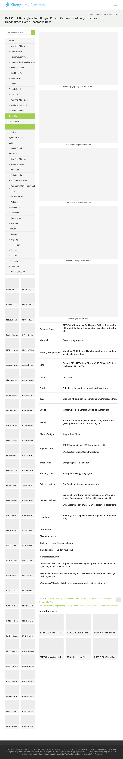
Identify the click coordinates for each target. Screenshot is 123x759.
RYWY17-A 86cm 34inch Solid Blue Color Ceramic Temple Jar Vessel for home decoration (12, 305)
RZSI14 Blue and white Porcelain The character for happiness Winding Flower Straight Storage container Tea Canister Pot (28, 395)
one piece (14, 213)
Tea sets (14, 261)
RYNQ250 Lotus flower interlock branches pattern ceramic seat (12, 546)
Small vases (15, 78)
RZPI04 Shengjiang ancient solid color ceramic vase (28, 425)
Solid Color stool (17, 111)
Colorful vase (16, 51)
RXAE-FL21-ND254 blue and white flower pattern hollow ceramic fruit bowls (105, 657)
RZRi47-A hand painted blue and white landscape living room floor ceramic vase (12, 696)
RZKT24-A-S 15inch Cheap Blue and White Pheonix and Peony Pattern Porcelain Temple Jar (12, 470)
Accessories (14, 266)
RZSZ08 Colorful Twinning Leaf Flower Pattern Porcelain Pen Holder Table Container (28, 410)
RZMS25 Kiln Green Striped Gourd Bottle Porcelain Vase (28, 711)
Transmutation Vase (19, 57)
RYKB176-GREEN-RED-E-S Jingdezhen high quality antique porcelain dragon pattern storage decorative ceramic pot (28, 591)
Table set (14, 94)
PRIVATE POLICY (19, 272)
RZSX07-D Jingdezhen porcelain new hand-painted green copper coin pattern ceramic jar (12, 395)
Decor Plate (13, 116)
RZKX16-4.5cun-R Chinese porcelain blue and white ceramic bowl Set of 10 (105, 633)
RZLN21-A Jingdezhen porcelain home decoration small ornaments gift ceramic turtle (28, 455)
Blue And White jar (18, 159)
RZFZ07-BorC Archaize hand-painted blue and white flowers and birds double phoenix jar (28, 546)
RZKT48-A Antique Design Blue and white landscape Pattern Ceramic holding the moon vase (28, 621)
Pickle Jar (14, 170)
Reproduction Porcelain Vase (22, 62)
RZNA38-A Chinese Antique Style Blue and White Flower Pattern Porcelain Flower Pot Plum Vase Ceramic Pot (28, 726)
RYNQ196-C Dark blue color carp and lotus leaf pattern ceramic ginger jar (12, 410)
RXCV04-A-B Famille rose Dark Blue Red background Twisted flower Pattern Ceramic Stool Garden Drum (28, 561)
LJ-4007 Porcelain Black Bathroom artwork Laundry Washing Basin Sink (12, 425)
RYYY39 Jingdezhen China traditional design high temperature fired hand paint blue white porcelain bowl (12, 335)
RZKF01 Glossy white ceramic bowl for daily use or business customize (12, 651)
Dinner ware (14, 121)
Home (92, 14)
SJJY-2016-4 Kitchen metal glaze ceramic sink (28, 335)
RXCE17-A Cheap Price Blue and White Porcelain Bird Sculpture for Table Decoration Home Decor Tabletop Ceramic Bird (12, 666)
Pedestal (14, 202)
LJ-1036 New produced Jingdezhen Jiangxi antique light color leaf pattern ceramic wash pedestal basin (28, 485)
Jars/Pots (13, 154)
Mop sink (14, 223)
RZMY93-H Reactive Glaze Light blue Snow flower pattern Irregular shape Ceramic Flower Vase (28, 320)
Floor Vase (15, 84)
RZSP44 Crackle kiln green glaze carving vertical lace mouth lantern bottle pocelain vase (28, 576)
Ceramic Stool (15, 89)
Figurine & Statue (16, 137)
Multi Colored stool (18, 105)
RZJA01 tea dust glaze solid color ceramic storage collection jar (28, 696)
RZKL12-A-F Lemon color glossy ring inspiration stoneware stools (12, 516)
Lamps (12, 143)
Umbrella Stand (15, 148)
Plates (13, 132)
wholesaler (98, 754)
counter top (15, 207)
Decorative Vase (17, 68)
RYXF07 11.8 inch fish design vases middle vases (12, 591)
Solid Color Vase (17, 73)
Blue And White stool (19, 100)
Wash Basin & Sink (17, 196)
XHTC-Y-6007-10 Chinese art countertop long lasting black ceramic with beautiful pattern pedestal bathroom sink (12, 681)
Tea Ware (13, 229)
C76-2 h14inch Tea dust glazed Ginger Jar (28, 636)
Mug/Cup (14, 239)
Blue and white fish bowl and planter (22, 188)
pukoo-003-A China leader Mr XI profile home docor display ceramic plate (51, 633)
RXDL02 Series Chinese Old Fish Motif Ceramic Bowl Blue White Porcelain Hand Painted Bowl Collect (28, 606)
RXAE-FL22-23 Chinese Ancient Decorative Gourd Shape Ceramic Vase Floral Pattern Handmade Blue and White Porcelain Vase (12, 531)
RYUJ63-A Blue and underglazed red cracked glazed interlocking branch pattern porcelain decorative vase (12, 726)
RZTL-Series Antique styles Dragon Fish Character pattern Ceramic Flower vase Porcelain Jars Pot (12, 320)
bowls (12, 127)
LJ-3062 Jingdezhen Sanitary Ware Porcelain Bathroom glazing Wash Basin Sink (28, 651)
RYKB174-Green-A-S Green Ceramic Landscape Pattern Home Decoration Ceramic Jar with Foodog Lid (12, 636)
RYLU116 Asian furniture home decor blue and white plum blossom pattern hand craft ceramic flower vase (12, 561)
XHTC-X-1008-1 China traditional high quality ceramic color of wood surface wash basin (12, 621)
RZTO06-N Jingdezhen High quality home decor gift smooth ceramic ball (28, 440)
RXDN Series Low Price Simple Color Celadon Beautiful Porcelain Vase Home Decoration (78, 657)
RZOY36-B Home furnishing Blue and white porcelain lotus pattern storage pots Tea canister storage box (12, 576)
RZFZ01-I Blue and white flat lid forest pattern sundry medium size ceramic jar (12, 350)
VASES (11, 41)
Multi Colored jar (17, 164)
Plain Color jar (16, 175)
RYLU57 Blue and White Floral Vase (28, 516)
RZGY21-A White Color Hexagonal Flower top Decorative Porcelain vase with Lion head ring (28, 350)
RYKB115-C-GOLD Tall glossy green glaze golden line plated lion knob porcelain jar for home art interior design (12, 440)
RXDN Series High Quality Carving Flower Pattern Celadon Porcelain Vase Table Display (81, 606)
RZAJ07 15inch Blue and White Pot (12, 485)
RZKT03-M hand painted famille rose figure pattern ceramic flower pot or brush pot (51, 657)
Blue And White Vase (19, 46)
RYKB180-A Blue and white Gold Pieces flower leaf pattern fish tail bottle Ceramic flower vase (12, 500)
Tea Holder (15, 245)
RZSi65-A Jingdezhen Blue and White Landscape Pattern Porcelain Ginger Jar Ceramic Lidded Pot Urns (12, 365)
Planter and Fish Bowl (18, 180)
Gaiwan (13, 234)
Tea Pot (13, 256)
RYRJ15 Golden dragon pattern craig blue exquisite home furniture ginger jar (12, 606)
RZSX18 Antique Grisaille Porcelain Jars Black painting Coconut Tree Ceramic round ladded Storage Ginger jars (28, 290)
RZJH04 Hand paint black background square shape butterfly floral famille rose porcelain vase (28, 500)
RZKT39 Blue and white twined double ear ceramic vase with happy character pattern (28, 365)
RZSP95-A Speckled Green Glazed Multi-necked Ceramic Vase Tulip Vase (28, 380)
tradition (36, 754)
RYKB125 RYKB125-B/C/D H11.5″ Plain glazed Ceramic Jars (12, 711)
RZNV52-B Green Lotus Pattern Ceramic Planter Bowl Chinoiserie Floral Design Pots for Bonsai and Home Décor (28, 681)
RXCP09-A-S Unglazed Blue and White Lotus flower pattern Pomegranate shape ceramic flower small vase (28, 305)
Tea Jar (13, 250)
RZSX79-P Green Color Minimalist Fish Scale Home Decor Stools (12, 290)
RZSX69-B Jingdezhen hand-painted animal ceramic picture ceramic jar (28, 531)
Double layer (15, 218)
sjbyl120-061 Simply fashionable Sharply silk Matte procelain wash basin (12, 380)
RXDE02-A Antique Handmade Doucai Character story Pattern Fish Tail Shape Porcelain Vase (78, 633)
